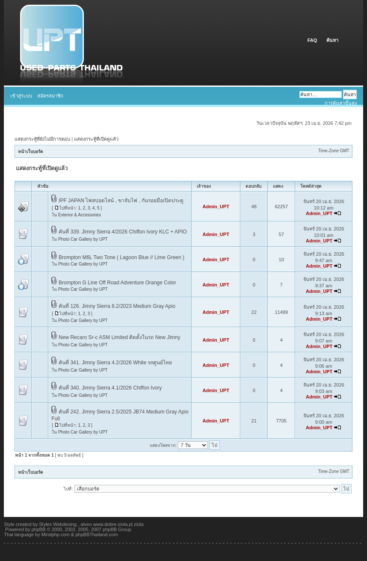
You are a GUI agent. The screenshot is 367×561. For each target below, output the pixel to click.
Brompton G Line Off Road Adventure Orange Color (117, 283)
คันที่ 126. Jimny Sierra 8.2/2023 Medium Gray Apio (117, 306)
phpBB (39, 529)
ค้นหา (332, 40)
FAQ (313, 40)
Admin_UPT (216, 206)
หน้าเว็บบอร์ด (30, 151)
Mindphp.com (55, 534)
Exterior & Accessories (79, 215)
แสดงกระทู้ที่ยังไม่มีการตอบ (42, 139)
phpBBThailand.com (96, 534)
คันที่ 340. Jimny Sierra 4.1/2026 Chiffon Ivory (110, 388)
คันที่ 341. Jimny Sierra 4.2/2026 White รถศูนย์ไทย (115, 363)
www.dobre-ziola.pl (113, 524)
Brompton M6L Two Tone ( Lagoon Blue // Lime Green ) (121, 257)
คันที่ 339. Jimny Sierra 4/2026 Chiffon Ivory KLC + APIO (123, 232)
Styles (45, 524)
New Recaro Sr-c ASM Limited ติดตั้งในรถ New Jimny (119, 337)
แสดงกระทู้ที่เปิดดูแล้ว (96, 139)
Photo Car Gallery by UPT (83, 239)
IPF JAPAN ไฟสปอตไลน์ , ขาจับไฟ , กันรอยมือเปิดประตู (121, 201)
